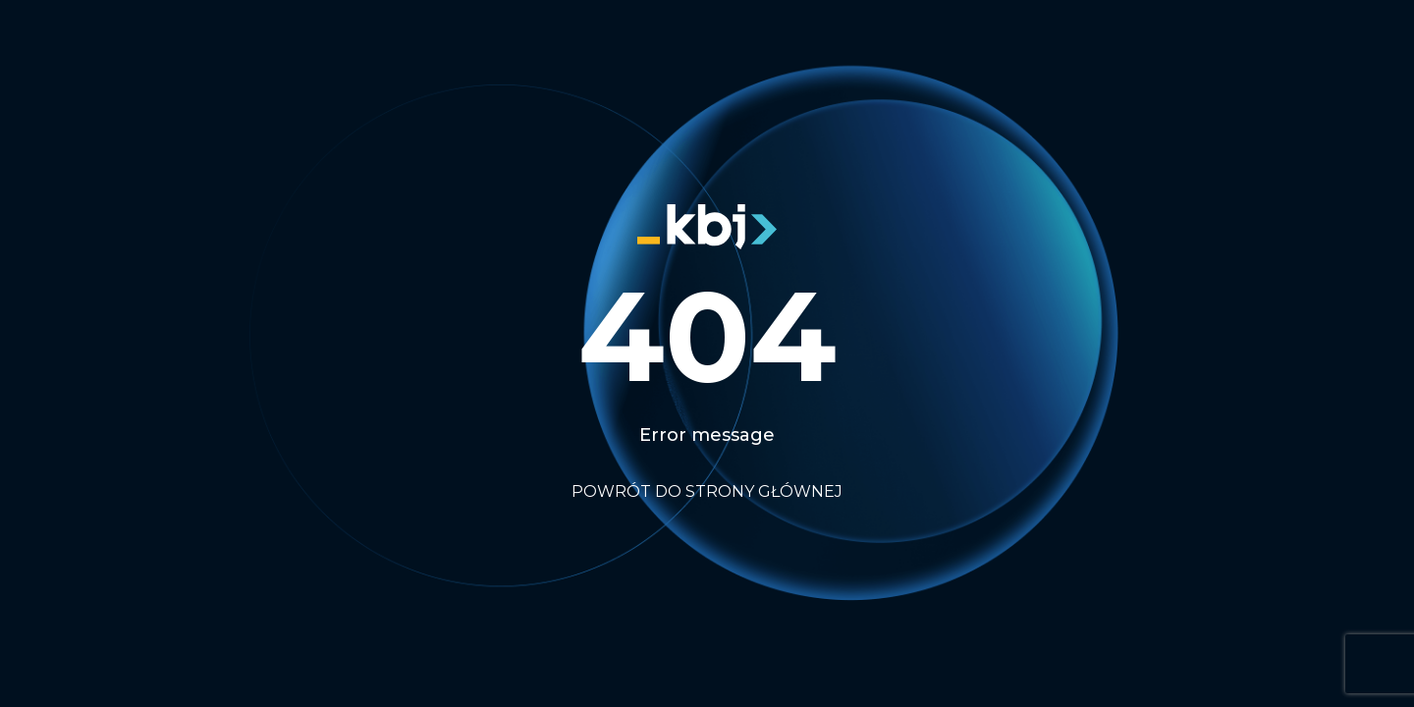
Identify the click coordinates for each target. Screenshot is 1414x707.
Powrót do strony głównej (707, 491)
